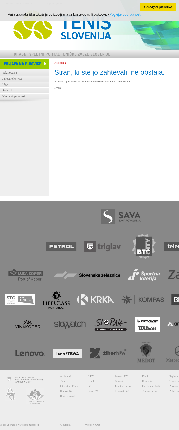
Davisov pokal (67, 396)
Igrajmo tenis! (122, 391)
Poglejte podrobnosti (125, 14)
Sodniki (7, 90)
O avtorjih (65, 424)
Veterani (119, 381)
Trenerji (64, 381)
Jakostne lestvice (12, 78)
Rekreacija (147, 381)
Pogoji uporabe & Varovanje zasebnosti (19, 424)
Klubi (145, 376)
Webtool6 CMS (92, 424)
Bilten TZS (93, 391)
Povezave (174, 386)
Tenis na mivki (149, 391)
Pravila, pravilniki (151, 386)
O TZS (91, 376)
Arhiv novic (66, 376)
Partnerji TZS (121, 376)
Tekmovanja (9, 72)
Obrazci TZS (66, 391)
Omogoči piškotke (158, 6)
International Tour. (69, 386)
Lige (5, 84)
